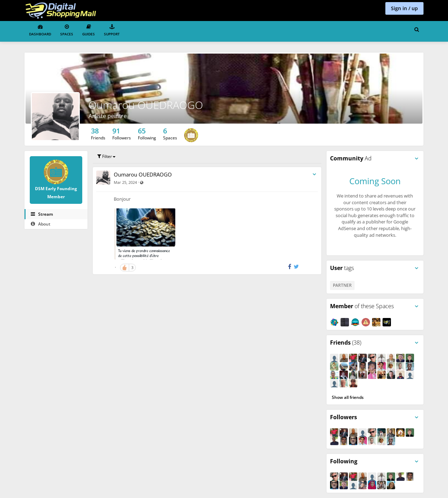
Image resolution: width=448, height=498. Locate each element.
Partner (342, 285)
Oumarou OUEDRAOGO (143, 174)
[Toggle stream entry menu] (314, 175)
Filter (106, 156)
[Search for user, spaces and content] (417, 30)
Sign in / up (404, 8)
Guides (88, 30)
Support (112, 30)
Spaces (66, 30)
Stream (42, 214)
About (40, 224)
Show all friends (348, 397)
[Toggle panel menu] (416, 158)
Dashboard (40, 30)
